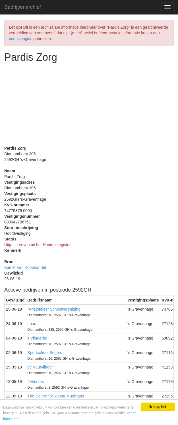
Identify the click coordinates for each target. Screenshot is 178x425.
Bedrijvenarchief (22, 7)
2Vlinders (35, 381)
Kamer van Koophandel (25, 267)
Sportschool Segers (44, 352)
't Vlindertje (37, 338)
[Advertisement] (89, 105)
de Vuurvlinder (40, 367)
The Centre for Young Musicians (55, 396)
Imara (32, 323)
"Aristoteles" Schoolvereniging (53, 309)
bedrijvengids (20, 38)
